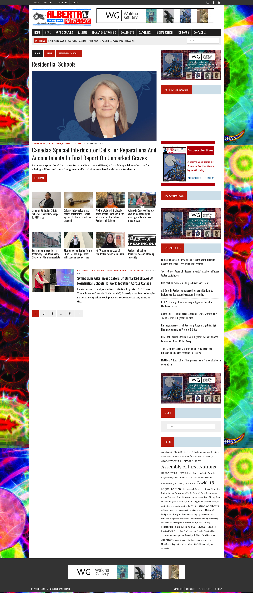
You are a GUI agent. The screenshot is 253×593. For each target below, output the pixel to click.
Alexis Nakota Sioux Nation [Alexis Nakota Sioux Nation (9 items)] (172, 457)
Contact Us (199, 33)
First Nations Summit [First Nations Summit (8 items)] (195, 498)
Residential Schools (72, 144)
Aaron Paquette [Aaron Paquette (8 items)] (167, 453)
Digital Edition (164, 33)
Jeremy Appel (38, 144)
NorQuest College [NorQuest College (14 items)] (201, 523)
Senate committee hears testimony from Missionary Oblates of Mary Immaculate (45, 254)
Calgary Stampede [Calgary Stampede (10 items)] (169, 478)
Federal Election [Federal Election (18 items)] (177, 498)
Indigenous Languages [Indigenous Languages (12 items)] (192, 502)
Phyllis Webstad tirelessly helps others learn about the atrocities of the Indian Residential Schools (110, 216)
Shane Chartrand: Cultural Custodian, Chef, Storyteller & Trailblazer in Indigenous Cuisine (189, 316)
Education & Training (103, 33)
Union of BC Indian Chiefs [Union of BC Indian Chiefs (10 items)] (187, 545)
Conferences (83, 270)
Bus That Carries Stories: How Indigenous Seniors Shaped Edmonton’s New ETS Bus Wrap (189, 340)
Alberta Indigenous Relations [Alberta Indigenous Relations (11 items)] (205, 453)
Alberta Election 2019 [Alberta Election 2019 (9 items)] (183, 453)
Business (82, 33)
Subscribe (48, 2)
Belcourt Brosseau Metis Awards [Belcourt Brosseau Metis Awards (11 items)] (200, 474)
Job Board (182, 33)
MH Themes (65, 589)
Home (36, 33)
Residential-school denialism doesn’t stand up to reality (141, 254)
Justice (50, 144)
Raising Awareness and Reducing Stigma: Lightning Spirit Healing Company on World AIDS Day (190, 328)
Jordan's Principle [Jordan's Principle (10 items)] (211, 502)
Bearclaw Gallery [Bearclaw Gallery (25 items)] (172, 474)
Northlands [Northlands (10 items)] (196, 528)
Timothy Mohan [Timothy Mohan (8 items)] (210, 532)
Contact (76, 2)
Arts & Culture (63, 33)
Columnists (126, 33)
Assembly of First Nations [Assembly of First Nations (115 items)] (188, 468)
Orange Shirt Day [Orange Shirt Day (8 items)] (180, 532)
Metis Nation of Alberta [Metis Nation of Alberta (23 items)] (203, 507)
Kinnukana (106, 270)
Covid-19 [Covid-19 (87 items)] (205, 484)
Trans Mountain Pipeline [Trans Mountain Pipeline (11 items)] (172, 536)
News (47, 33)
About (36, 2)
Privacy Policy (205, 589)
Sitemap (218, 589)
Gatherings (144, 33)
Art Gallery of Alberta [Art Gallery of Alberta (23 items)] (187, 462)
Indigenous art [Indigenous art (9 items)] (175, 502)
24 (69, 310)
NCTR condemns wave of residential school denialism (110, 253)
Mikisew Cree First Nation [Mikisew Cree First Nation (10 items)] (172, 511)
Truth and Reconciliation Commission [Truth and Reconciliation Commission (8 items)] (186, 541)
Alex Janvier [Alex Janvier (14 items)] (190, 457)
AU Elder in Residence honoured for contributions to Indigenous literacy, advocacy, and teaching (187, 293)
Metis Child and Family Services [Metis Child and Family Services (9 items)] (174, 507)
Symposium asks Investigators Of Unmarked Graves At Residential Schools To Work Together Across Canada (114, 281)
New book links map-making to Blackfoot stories (185, 284)
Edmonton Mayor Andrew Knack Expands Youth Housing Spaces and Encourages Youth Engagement (188, 262)
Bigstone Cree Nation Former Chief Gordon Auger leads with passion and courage (77, 254)
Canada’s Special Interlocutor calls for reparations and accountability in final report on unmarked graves (93, 154)
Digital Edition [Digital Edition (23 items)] (171, 490)
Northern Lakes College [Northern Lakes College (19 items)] (176, 528)
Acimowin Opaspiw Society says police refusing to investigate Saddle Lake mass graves (141, 216)
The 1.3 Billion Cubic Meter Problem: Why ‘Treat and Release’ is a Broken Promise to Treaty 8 (191, 351)
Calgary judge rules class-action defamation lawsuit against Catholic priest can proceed (76, 216)
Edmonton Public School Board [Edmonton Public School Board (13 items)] (191, 494)
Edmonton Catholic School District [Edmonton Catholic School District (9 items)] (196, 490)
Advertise (62, 2)
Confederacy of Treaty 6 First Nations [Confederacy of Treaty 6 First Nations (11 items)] (195, 478)
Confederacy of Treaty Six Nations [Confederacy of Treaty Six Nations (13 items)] (178, 484)
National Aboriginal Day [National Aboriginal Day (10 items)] (194, 511)
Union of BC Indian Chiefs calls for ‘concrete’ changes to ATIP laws (45, 214)
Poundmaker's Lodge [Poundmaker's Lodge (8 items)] (196, 532)
